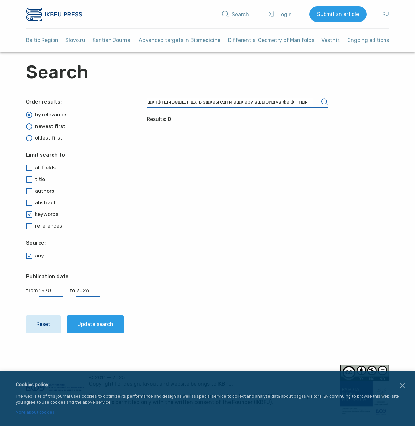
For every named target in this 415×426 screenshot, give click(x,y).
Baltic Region (42, 40)
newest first (45, 126)
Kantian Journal (112, 40)
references (44, 226)
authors (40, 191)
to (85, 291)
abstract (41, 203)
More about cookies (35, 412)
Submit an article (338, 14)
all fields (41, 168)
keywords (42, 214)
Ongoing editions (368, 40)
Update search (95, 324)
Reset (43, 324)
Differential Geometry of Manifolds (271, 40)
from (44, 291)
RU (385, 14)
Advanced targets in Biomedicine (179, 40)
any (35, 256)
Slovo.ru (75, 40)
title (35, 179)
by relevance (46, 115)
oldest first (44, 138)
